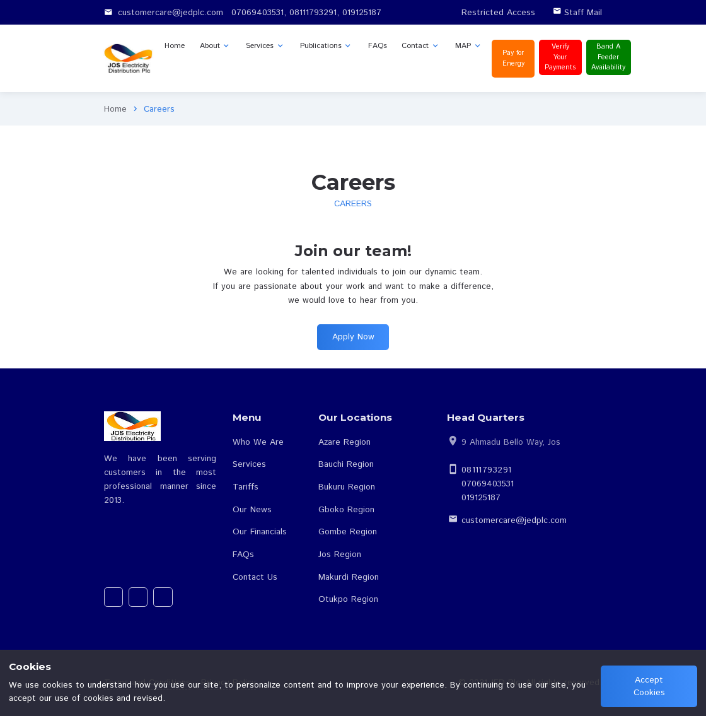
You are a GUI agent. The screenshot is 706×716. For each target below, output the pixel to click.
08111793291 (486, 470)
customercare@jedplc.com (514, 520)
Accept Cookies (649, 686)
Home (115, 109)
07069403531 (487, 484)
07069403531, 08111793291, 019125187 (306, 12)
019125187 (481, 497)
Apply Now (353, 337)
